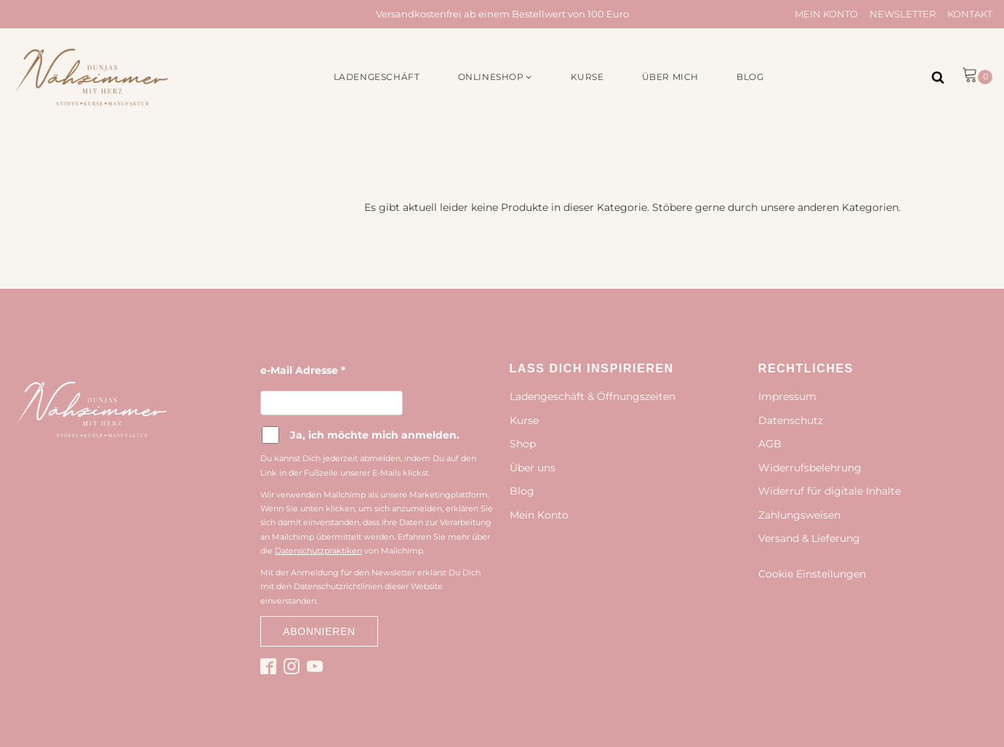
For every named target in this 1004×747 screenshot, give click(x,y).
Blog (522, 491)
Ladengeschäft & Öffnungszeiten (592, 396)
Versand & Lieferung (809, 538)
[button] (495, 76)
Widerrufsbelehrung (810, 467)
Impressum (787, 396)
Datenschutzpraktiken (318, 551)
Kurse (524, 420)
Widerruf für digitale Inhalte (829, 491)
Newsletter (903, 14)
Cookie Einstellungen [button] (812, 573)
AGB (770, 443)
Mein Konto (826, 14)
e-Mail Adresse (302, 370)
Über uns (532, 467)
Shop (523, 443)
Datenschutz (790, 420)
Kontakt (969, 14)
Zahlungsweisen (799, 515)
